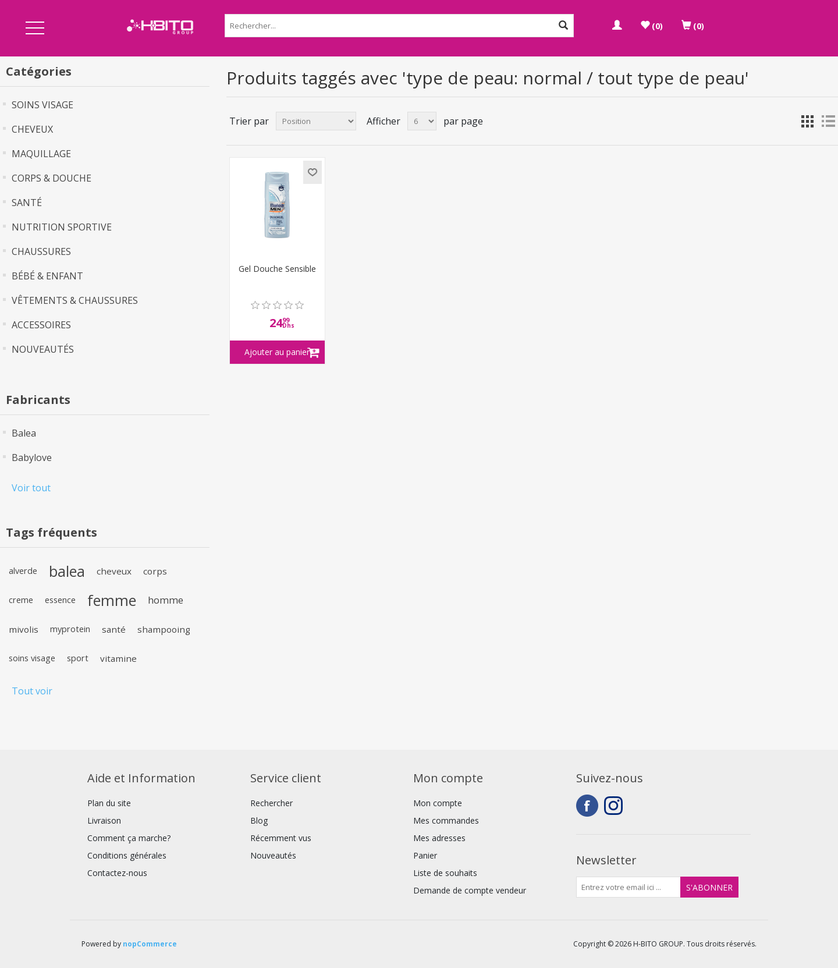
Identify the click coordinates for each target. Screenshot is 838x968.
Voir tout (31, 487)
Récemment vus (280, 837)
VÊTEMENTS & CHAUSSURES (75, 300)
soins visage (32, 658)
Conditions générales (126, 855)
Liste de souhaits (445, 872)
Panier (425, 855)
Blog (259, 820)
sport (77, 658)
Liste (828, 121)
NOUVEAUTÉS (43, 349)
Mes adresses (439, 837)
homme (165, 600)
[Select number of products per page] (421, 121)
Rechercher (271, 803)
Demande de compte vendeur (469, 890)
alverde (23, 570)
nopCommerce (150, 944)
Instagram (615, 806)
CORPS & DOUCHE (51, 178)
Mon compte (437, 803)
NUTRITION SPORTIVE (62, 227)
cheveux (114, 571)
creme (21, 599)
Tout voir (32, 691)
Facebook (587, 806)
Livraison (104, 820)
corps (155, 571)
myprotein (70, 628)
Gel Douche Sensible (277, 269)
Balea (24, 433)
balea (67, 571)
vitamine (118, 658)
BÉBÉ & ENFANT (47, 276)
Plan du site (109, 803)
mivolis (23, 629)
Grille (807, 121)
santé (114, 629)
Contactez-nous (117, 872)
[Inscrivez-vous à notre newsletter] (628, 887)
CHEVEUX (32, 129)
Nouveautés (273, 855)
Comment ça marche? (129, 837)
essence (60, 599)
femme (111, 600)
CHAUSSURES (41, 251)
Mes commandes (446, 820)
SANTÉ (27, 202)
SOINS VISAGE (42, 104)
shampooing (163, 629)
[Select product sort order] (316, 121)
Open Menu (35, 29)
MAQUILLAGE (41, 153)
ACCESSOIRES (41, 324)
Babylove (32, 457)
